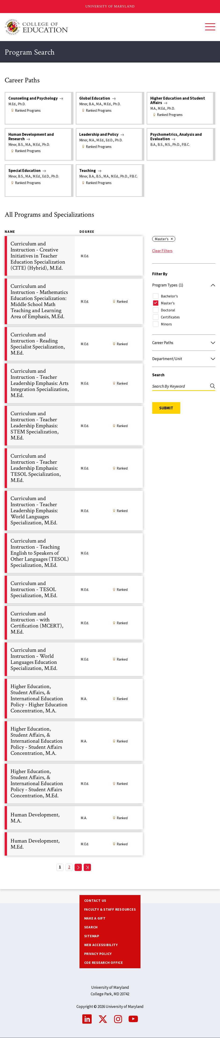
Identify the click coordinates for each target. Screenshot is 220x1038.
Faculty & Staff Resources (110, 909)
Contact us (95, 900)
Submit (166, 408)
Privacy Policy (98, 953)
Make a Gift (95, 918)
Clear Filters (162, 250)
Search (158, 374)
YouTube (133, 1019)
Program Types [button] (167, 285)
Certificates (170, 317)
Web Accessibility (101, 945)
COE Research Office (103, 962)
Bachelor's (169, 296)
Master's (162, 239)
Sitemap (91, 936)
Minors (166, 324)
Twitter (103, 1019)
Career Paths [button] (162, 342)
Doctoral (168, 310)
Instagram (118, 1019)
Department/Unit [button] (167, 358)
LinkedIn (87, 1019)
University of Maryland (110, 6)
